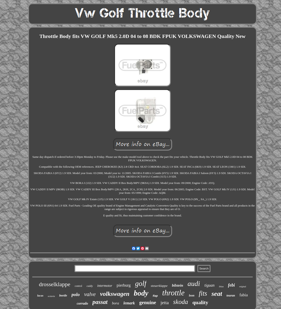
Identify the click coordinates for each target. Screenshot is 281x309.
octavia (51, 296)
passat (100, 302)
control (78, 285)
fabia (244, 295)
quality (200, 302)
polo (76, 294)
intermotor (104, 285)
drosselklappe (54, 284)
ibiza (221, 286)
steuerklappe (159, 285)
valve (90, 294)
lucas (40, 295)
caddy (89, 285)
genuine (147, 302)
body (141, 293)
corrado (82, 303)
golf (140, 283)
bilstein (177, 285)
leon (192, 295)
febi (231, 285)
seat (216, 293)
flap (155, 295)
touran (231, 295)
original (242, 286)
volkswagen (115, 293)
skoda (180, 301)
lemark (129, 303)
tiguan (209, 285)
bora (115, 303)
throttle (173, 293)
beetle (63, 295)
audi (193, 283)
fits (203, 293)
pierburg (124, 285)
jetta (164, 302)
